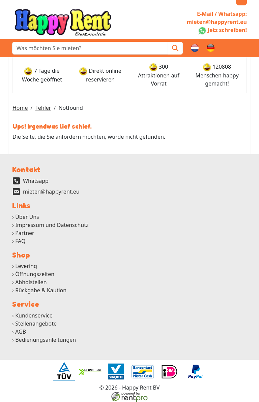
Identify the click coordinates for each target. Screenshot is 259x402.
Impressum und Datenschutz (51, 225)
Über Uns (27, 217)
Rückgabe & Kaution (40, 290)
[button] (243, 48)
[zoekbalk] (90, 48)
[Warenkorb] (227, 48)
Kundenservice (34, 315)
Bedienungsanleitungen (45, 339)
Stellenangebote (36, 323)
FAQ (20, 241)
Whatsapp (36, 181)
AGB (20, 331)
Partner (24, 233)
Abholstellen (31, 282)
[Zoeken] (175, 48)
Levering (26, 266)
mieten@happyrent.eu (51, 191)
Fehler (43, 107)
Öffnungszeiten (34, 274)
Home (20, 107)
